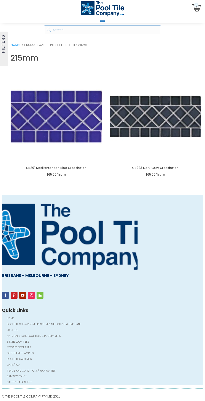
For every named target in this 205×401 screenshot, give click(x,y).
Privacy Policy (17, 376)
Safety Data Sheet (19, 382)
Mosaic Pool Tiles (19, 347)
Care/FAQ (13, 365)
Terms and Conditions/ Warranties (31, 371)
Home (15, 45)
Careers (12, 330)
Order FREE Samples (20, 353)
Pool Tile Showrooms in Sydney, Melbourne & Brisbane (44, 324)
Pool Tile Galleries (19, 359)
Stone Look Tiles (18, 342)
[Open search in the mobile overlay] (102, 30)
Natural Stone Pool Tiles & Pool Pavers (34, 336)
